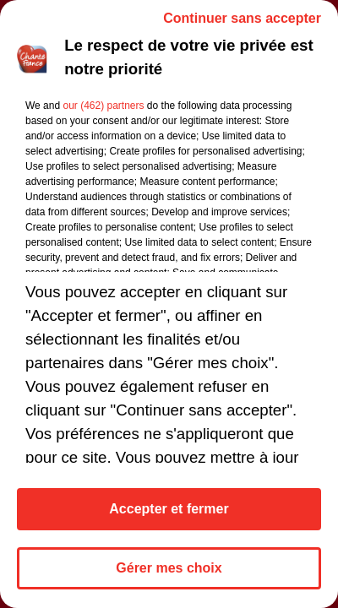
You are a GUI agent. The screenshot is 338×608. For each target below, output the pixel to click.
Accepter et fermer (168, 509)
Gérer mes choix (168, 568)
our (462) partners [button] (103, 105)
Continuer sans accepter (242, 18)
